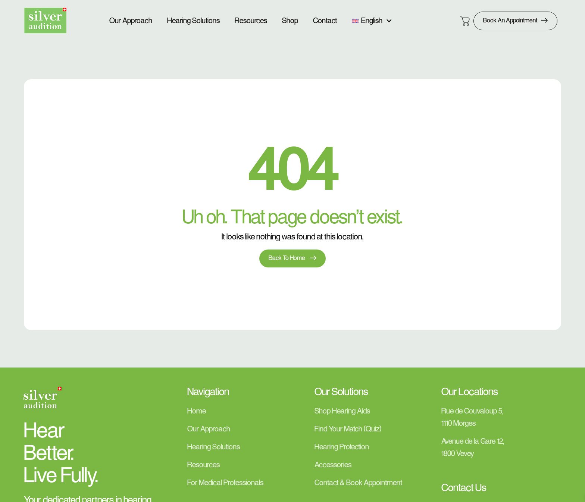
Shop (290, 21)
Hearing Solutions (193, 21)
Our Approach (130, 21)
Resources (251, 21)
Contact (325, 21)
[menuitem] (372, 21)
